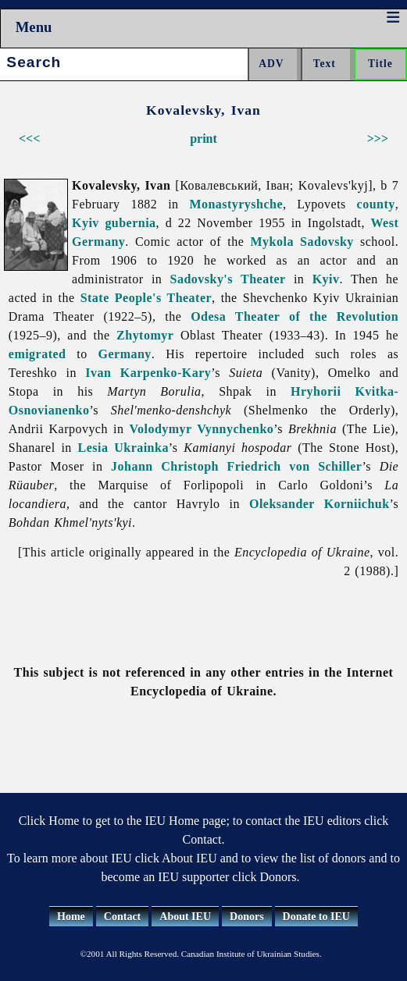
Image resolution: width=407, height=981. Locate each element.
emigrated (37, 354)
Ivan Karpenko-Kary (148, 372)
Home (71, 916)
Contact (122, 916)
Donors (247, 916)
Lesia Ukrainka (123, 447)
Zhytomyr (144, 335)
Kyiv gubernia (114, 222)
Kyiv (326, 279)
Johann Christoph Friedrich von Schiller (236, 466)
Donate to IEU (316, 916)
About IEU (185, 916)
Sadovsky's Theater (228, 279)
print (203, 138)
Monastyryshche (236, 204)
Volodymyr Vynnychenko (202, 428)
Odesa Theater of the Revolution (294, 316)
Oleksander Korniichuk (319, 503)
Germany (125, 354)
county (376, 204)
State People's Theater (146, 297)
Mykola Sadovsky (302, 241)
